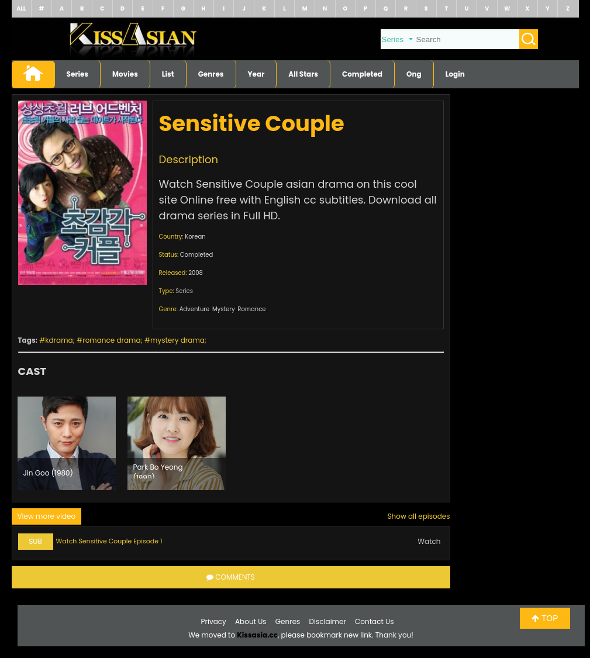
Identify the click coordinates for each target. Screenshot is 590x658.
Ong (414, 74)
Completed (362, 74)
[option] (67, 443)
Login (455, 74)
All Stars (303, 74)
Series (78, 74)
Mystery (223, 309)
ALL (21, 8)
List (168, 74)
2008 (195, 272)
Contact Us (374, 621)
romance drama (111, 340)
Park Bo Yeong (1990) (158, 470)
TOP (545, 618)
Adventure (195, 309)
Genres (211, 74)
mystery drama (177, 340)
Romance (251, 309)
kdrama (59, 340)
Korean (195, 236)
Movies (125, 74)
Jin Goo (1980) (48, 473)
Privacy (213, 621)
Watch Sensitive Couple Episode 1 (109, 541)
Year (256, 74)
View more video (47, 516)
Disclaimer (327, 621)
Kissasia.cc (257, 635)
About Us (251, 621)
